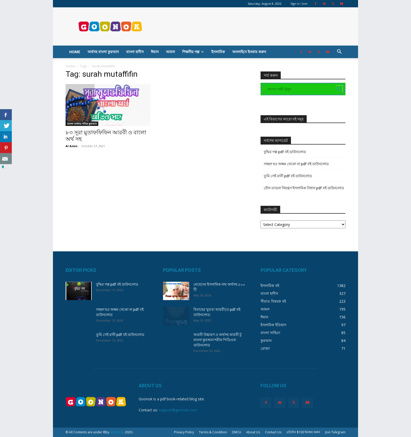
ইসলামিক (218, 51)
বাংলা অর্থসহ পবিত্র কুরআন (82, 123)
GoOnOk (117, 432)
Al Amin (72, 146)
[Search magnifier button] (339, 89)
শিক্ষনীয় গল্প (193, 51)
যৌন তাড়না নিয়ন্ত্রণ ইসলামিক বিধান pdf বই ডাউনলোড (304, 188)
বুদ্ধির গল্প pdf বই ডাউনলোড (285, 152)
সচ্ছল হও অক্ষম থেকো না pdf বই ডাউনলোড (296, 164)
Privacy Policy (184, 432)
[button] (339, 52)
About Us (253, 432)
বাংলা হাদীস (135, 51)
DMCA (236, 432)
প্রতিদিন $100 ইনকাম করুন (303, 432)
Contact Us (273, 432)
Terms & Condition (213, 432)
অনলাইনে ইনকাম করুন (249, 51)
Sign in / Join (298, 3)
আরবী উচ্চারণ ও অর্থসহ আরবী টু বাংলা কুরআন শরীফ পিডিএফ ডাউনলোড (217, 340)
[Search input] (300, 89)
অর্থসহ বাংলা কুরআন (103, 51)
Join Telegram (335, 432)
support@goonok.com (178, 409)
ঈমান (155, 51)
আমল (170, 51)
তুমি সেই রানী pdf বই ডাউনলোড (288, 176)
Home (74, 51)
